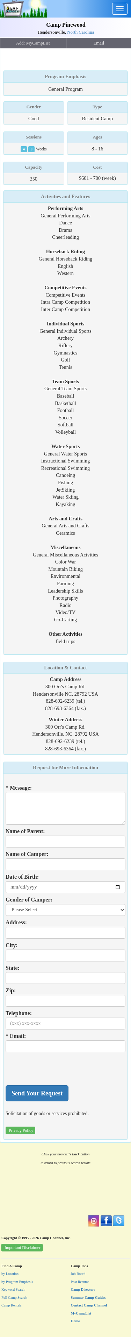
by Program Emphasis (17, 1282)
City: (12, 945)
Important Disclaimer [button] (23, 1247)
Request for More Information (65, 767)
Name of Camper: (27, 854)
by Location (10, 1274)
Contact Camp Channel (89, 1305)
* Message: (19, 788)
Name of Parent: (25, 831)
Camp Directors (83, 1289)
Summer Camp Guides (88, 1297)
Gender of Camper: (29, 900)
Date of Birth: (22, 877)
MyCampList (81, 1313)
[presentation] (59, 1068)
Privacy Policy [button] (21, 1130)
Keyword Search (13, 1289)
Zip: (11, 990)
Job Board (78, 1274)
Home (75, 1321)
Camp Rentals (11, 1305)
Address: (16, 922)
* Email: (16, 1036)
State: (13, 968)
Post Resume (80, 1282)
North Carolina (80, 32)
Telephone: (19, 1013)
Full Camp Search (14, 1297)
